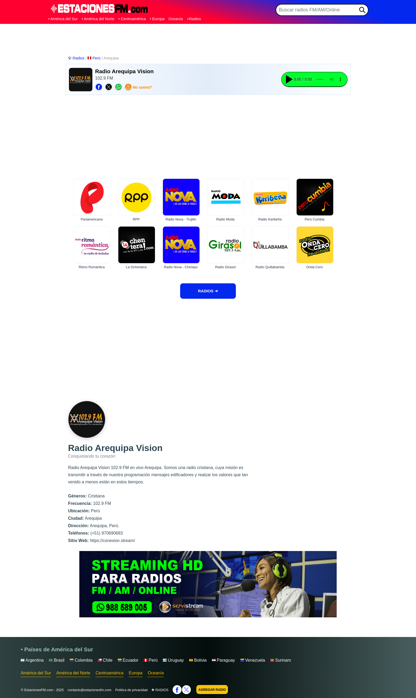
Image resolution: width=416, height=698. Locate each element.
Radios (77, 58)
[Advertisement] (208, 38)
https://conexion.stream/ (112, 540)
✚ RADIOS (159, 690)
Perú (94, 58)
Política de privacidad (131, 690)
